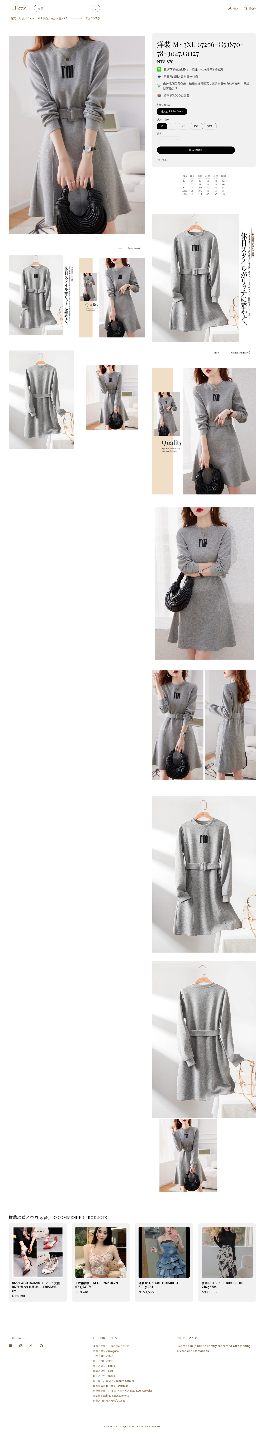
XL (184, 126)
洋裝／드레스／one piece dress (111, 1346)
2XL (196, 126)
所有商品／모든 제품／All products (58, 18)
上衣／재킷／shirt (103, 1356)
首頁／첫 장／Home (22, 18)
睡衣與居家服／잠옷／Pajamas (110, 1385)
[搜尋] (94, 8)
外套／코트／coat (103, 1370)
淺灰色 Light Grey (172, 111)
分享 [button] (162, 160)
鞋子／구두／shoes (104, 1375)
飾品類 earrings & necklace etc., (111, 1395)
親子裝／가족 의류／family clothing (114, 1380)
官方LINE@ (93, 18)
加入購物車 (196, 150)
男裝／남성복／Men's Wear (109, 1400)
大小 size (163, 119)
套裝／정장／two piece (106, 1351)
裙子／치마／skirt (103, 1361)
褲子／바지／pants (104, 1365)
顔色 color (164, 105)
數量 (159, 133)
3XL (210, 126)
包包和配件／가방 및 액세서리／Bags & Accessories (122, 1390)
